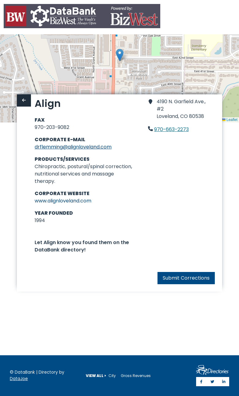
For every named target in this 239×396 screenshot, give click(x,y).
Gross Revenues (136, 375)
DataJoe (19, 379)
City (112, 375)
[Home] (82, 17)
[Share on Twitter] (212, 381)
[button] (119, 55)
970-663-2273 (171, 129)
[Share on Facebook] (201, 381)
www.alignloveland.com (63, 200)
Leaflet (229, 120)
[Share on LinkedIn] (224, 381)
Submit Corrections (186, 277)
